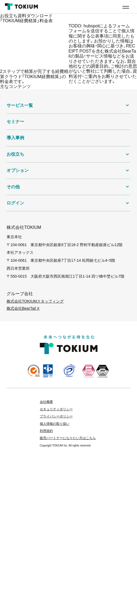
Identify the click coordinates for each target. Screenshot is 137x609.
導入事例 (15, 137)
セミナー (15, 121)
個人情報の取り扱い (54, 424)
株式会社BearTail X (23, 308)
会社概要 (46, 402)
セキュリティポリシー (56, 409)
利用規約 (46, 431)
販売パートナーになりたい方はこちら (68, 438)
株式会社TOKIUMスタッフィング (35, 301)
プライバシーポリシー (56, 416)
